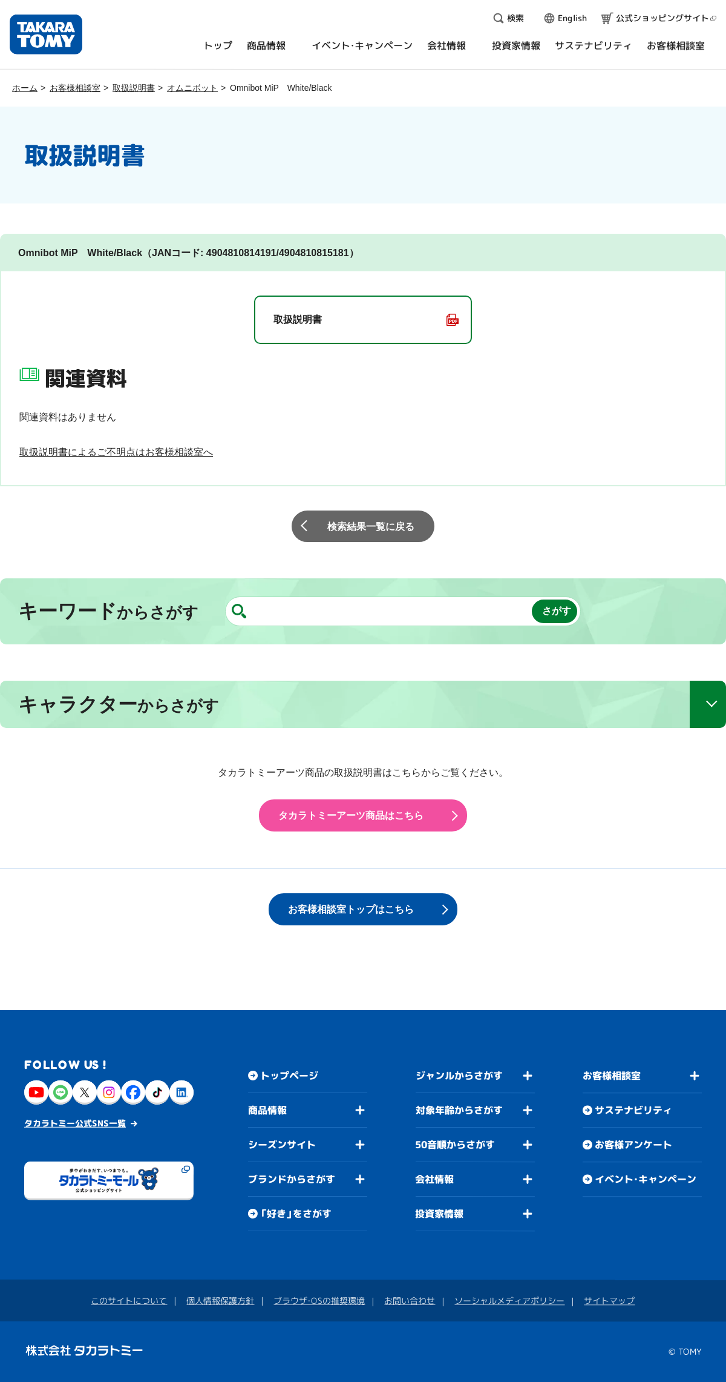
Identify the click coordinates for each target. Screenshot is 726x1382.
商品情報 (267, 1110)
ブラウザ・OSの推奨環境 (319, 1300)
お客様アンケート (633, 1144)
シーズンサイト (282, 1144)
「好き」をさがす (296, 1213)
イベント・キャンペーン (645, 1179)
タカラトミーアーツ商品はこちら (351, 815)
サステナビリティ (633, 1110)
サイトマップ (609, 1300)
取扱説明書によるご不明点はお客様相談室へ (116, 452)
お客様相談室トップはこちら (351, 909)
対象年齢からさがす (459, 1110)
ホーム (25, 88)
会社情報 (434, 1179)
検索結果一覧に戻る (370, 526)
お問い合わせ (409, 1300)
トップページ (289, 1075)
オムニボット (192, 88)
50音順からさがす (455, 1144)
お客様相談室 (75, 88)
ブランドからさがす (291, 1179)
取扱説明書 (134, 88)
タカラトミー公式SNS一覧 (75, 1123)
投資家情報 (439, 1213)
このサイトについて (129, 1300)
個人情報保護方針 (220, 1300)
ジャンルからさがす (459, 1075)
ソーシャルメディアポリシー (509, 1300)
